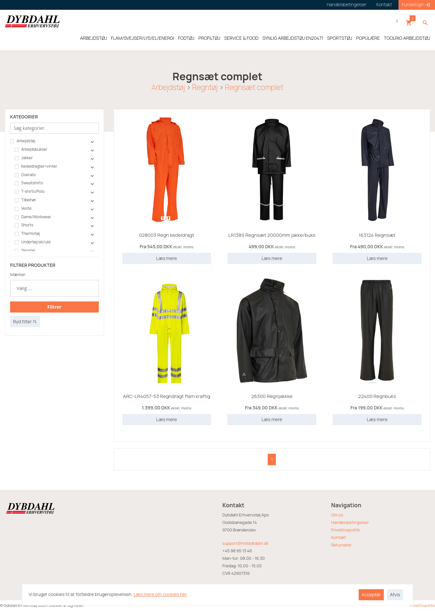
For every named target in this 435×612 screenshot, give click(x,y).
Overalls (25, 175)
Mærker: (18, 274)
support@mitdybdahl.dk (245, 543)
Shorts (24, 225)
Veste (23, 208)
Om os (337, 515)
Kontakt (338, 537)
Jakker (24, 158)
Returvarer (341, 545)
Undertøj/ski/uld (33, 242)
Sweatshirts (29, 183)
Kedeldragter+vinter (36, 166)
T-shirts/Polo (30, 191)
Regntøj (205, 87)
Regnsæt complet (254, 87)
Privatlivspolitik (345, 530)
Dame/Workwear (33, 217)
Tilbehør (25, 200)
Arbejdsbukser (31, 149)
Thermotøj (27, 233)
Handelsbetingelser (350, 522)
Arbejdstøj (168, 87)
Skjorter (25, 250)
